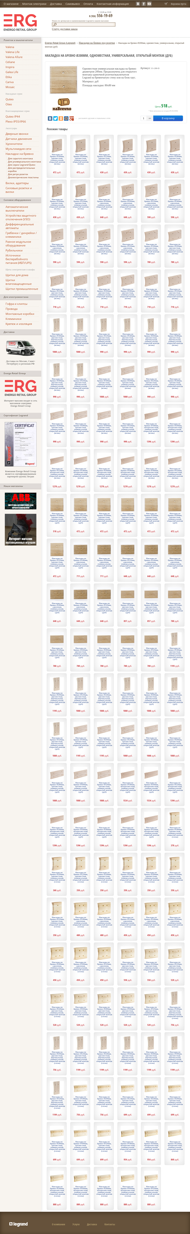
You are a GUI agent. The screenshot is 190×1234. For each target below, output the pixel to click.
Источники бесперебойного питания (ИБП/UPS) (18, 259)
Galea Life (12, 72)
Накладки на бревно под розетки (97, 43)
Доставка (56, 4)
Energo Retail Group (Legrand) (60, 43)
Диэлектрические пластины (23, 177)
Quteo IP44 (13, 116)
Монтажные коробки (20, 314)
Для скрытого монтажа (20, 158)
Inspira (10, 67)
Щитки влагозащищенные (19, 282)
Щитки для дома (17, 275)
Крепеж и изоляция (19, 324)
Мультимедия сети (18, 149)
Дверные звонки (17, 134)
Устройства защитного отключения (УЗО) (21, 217)
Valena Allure (14, 57)
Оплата (88, 4)
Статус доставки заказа (65, 29)
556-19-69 (100, 15)
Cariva (10, 82)
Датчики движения (19, 139)
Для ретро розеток (18, 174)
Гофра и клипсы (16, 304)
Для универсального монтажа (24, 161)
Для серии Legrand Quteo (21, 164)
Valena (10, 47)
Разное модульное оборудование (18, 243)
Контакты (109, 1224)
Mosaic (10, 87)
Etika (9, 77)
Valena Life (12, 52)
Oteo (9, 104)
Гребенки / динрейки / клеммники (21, 234)
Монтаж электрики (34, 4)
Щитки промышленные (22, 289)
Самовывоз (72, 4)
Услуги (76, 1224)
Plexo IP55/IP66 (16, 121)
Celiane (10, 62)
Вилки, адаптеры (17, 183)
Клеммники (14, 319)
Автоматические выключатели (17, 208)
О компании (58, 1224)
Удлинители (14, 144)
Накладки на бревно (20, 154)
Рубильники (14, 250)
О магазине (11, 4)
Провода (11, 309)
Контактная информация (113, 4)
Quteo (10, 99)
